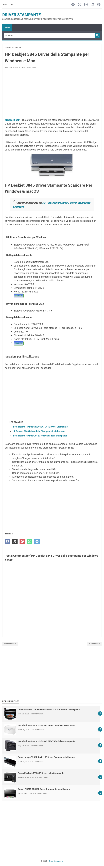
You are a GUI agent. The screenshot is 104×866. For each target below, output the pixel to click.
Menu (7, 27)
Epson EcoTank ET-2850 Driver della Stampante (41, 773)
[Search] (49, 35)
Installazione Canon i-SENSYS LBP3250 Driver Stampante (46, 725)
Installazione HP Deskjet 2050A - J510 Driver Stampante (40, 427)
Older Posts (94, 644)
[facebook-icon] (73, 4)
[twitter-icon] (79, 4)
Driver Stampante (21, 14)
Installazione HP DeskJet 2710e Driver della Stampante (40, 435)
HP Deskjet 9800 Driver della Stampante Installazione (39, 431)
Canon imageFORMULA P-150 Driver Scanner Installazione (46, 757)
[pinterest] (22, 541)
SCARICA (18, 296)
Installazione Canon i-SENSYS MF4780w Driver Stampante (46, 741)
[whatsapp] (29, 541)
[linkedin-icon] (92, 4)
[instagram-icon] (86, 4)
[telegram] (37, 541)
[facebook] (7, 541)
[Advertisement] (52, 94)
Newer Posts (10, 644)
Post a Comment (29, 67)
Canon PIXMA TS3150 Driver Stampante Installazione (44, 789)
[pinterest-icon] (98, 4)
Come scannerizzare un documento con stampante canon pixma (49, 709)
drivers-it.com (12, 120)
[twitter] (15, 541)
